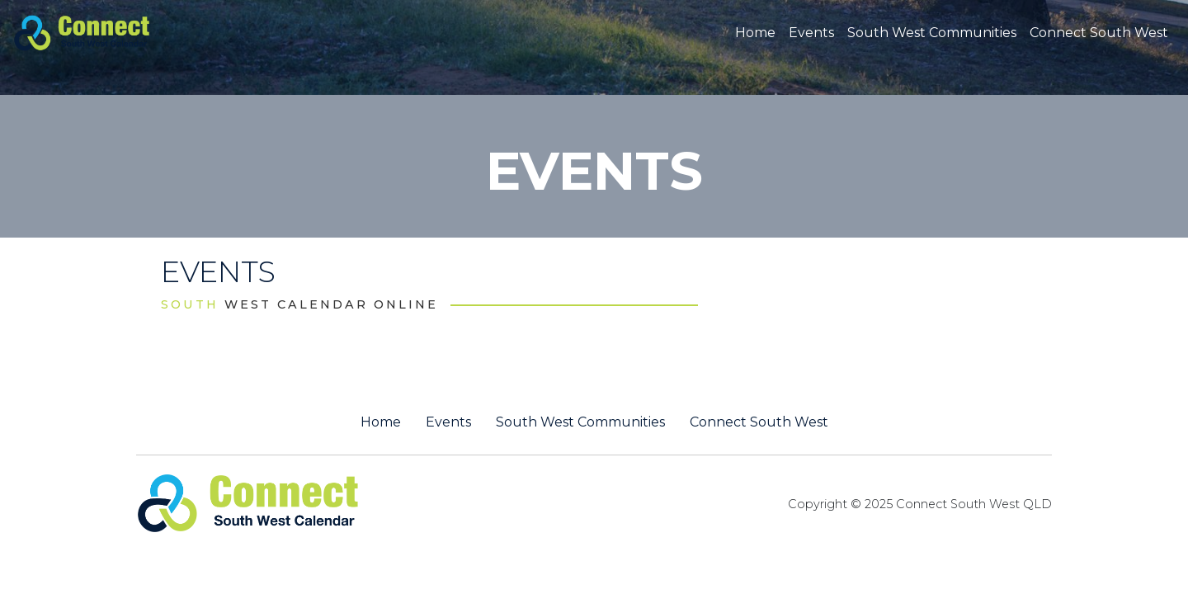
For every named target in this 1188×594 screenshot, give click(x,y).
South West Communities (931, 32)
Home (755, 32)
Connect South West (1099, 32)
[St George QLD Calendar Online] (109, 31)
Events (811, 32)
